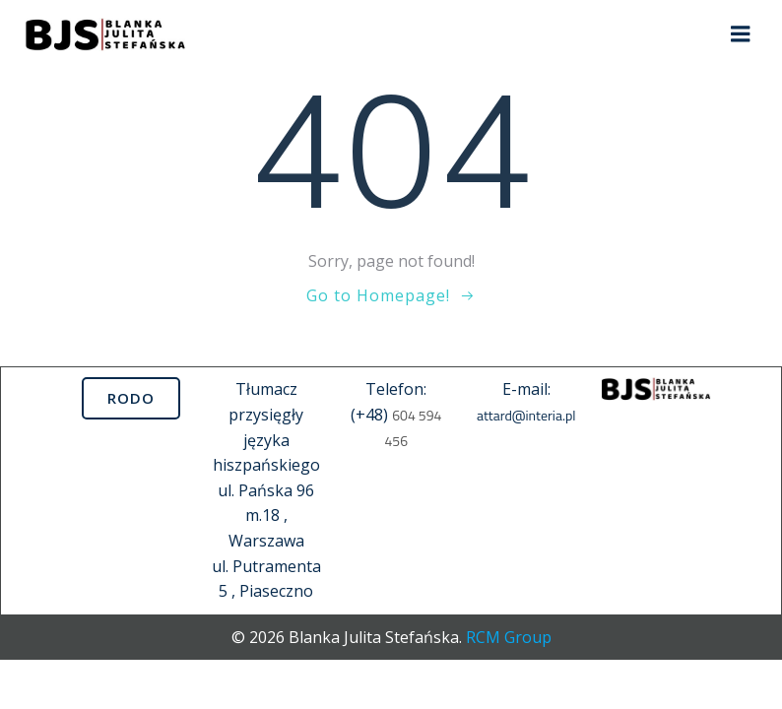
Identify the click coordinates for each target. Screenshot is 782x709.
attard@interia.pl (526, 415)
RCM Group (509, 637)
